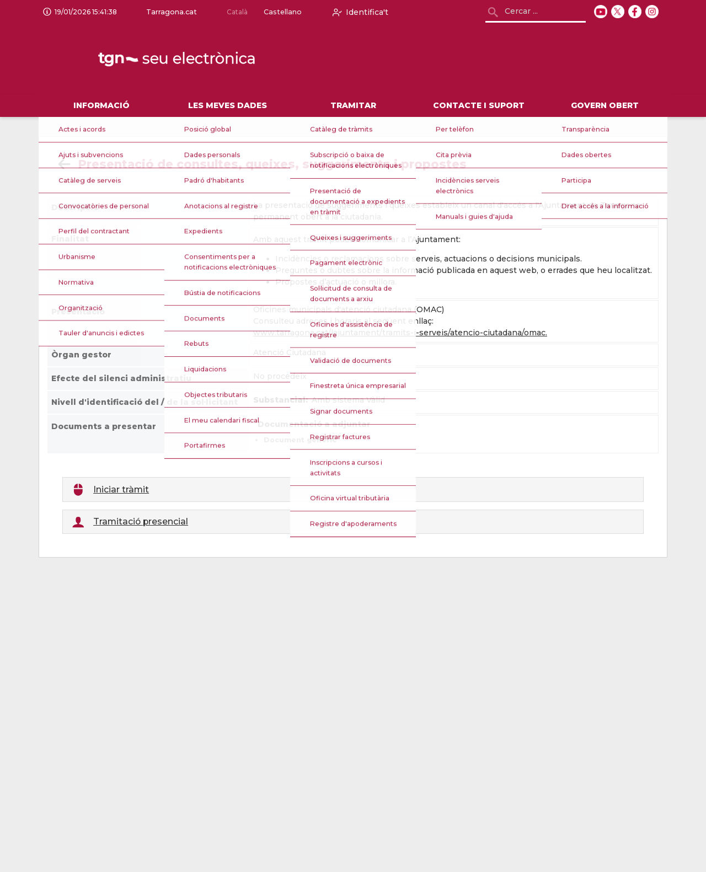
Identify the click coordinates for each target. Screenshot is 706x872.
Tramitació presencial (140, 521)
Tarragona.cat (169, 12)
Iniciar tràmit (121, 489)
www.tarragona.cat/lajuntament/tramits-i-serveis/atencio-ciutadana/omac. (400, 333)
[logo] (177, 60)
